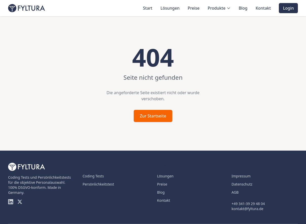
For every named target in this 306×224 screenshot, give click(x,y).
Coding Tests (93, 176)
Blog (243, 8)
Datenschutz (242, 184)
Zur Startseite (153, 116)
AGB (235, 192)
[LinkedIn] (10, 201)
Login (288, 8)
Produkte (219, 8)
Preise (194, 8)
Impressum (241, 176)
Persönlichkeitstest (98, 184)
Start (147, 8)
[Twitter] (19, 201)
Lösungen (169, 8)
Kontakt (263, 8)
